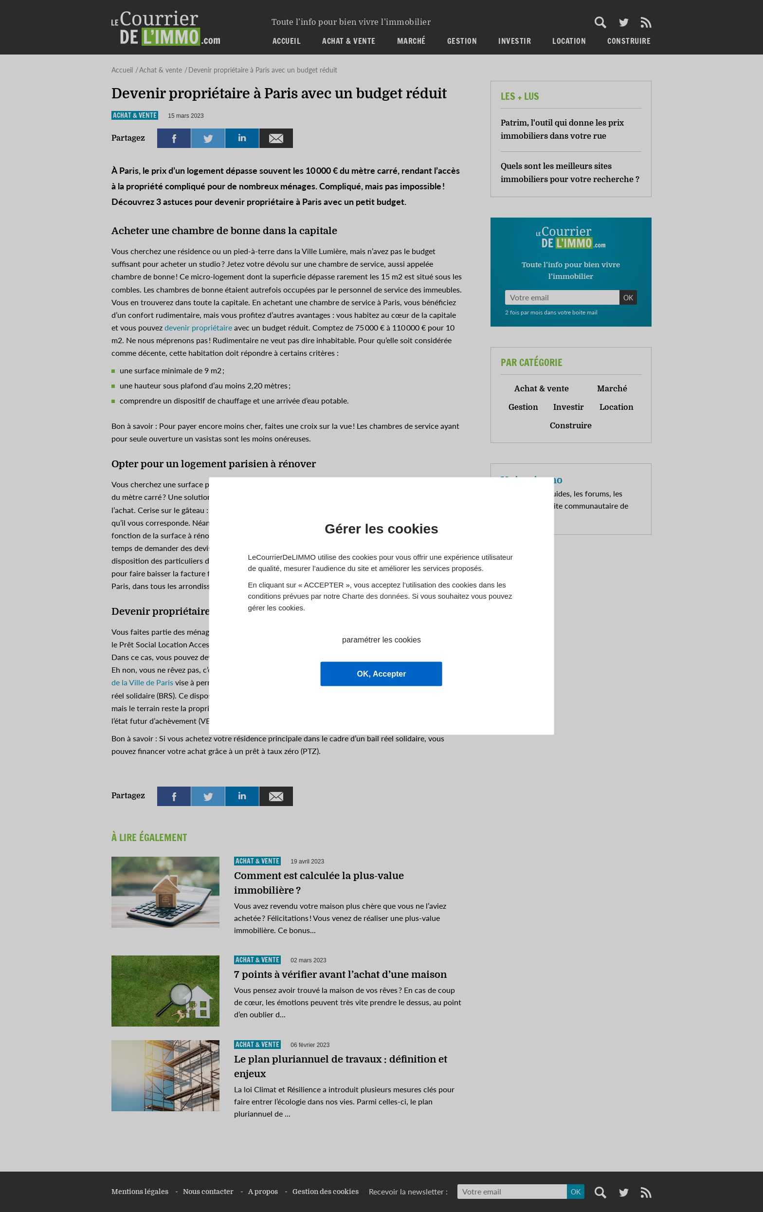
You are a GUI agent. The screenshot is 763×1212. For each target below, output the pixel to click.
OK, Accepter (381, 674)
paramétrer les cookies (381, 640)
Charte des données (375, 596)
